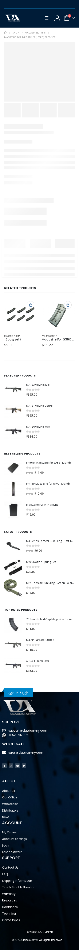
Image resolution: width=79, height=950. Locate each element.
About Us (8, 791)
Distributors (10, 810)
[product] (20, 314)
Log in (6, 845)
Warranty (8, 894)
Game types (11, 920)
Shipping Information (17, 881)
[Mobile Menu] (46, 18)
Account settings (14, 839)
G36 (43, 336)
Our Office (9, 797)
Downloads (10, 907)
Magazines (9, 336)
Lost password (12, 852)
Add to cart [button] (30, 305)
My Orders (9, 832)
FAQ (5, 874)
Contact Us (10, 867)
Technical (9, 913)
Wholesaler (10, 804)
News (5, 817)
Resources (9, 900)
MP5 (18, 336)
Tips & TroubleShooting (18, 887)
